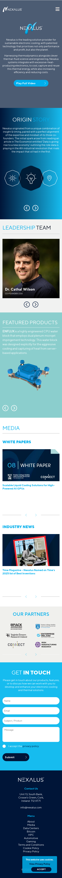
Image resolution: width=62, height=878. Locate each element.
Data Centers (31, 828)
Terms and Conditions (31, 844)
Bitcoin (31, 831)
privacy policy (31, 746)
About (31, 821)
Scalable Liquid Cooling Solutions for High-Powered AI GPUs (28, 487)
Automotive (31, 838)
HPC (31, 834)
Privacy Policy (31, 851)
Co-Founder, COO (14, 293)
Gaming (31, 841)
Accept (41, 869)
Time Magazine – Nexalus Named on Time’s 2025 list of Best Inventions (28, 571)
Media (31, 824)
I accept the (23, 746)
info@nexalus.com (31, 807)
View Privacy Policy (39, 863)
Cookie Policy (31, 848)
